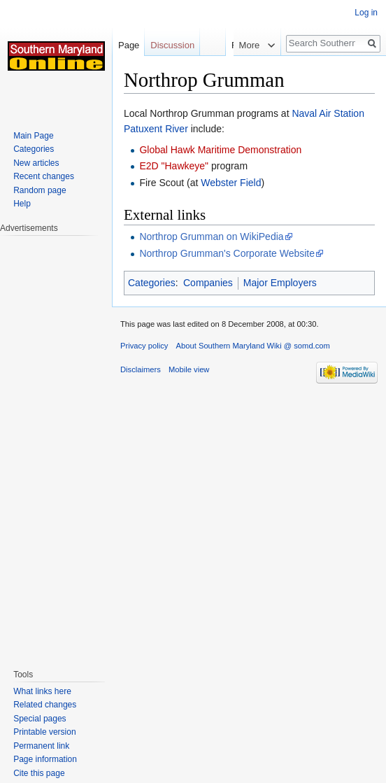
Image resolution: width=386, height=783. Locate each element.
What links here (42, 691)
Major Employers (280, 282)
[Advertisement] (56, 445)
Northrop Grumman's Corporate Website (227, 253)
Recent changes (43, 176)
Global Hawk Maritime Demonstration (220, 149)
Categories (152, 282)
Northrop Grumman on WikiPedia (211, 236)
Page (128, 45)
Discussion (172, 45)
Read (226, 45)
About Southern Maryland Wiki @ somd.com (253, 345)
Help (22, 204)
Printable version (44, 732)
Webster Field (231, 182)
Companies (208, 282)
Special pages (39, 719)
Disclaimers (140, 369)
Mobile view (189, 369)
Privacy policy (144, 345)
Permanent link (41, 746)
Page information (45, 759)
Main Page (33, 136)
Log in (366, 12)
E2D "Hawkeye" (173, 165)
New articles (36, 163)
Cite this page (38, 773)
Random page (39, 190)
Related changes (44, 705)
